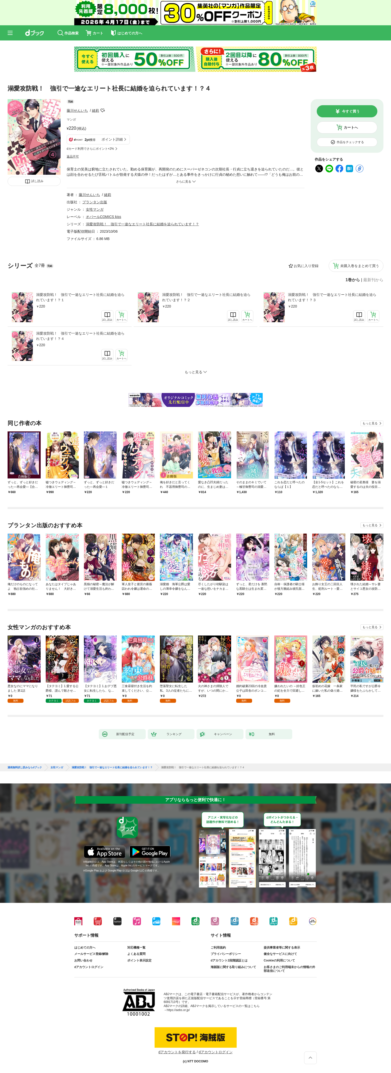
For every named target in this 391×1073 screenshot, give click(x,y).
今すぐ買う (351, 111)
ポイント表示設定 (139, 960)
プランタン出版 (94, 202)
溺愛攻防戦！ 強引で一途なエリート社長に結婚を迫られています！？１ (80, 297)
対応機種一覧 (136, 947)
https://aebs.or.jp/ (178, 1010)
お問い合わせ (83, 960)
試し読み (37, 181)
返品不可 (73, 156)
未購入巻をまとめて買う (359, 266)
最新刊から (373, 280)
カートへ (351, 127)
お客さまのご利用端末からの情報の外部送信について (289, 969)
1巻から (353, 280)
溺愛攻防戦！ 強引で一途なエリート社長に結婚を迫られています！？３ (332, 297)
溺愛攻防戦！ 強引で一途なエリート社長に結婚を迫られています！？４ (80, 336)
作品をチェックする (350, 142)
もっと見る (370, 423)
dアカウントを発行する (177, 1052)
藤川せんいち (77, 110)
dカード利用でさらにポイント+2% (90, 148)
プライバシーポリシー (226, 954)
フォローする (102, 110)
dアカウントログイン (88, 967)
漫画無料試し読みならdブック (25, 767)
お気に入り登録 (306, 266)
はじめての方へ (84, 947)
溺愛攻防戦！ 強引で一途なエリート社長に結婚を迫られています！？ (142, 224)
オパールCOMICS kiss (103, 217)
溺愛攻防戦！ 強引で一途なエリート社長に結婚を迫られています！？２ (206, 297)
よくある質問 (136, 954)
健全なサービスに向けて (280, 954)
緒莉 (95, 110)
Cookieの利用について (279, 960)
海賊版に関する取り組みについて (233, 967)
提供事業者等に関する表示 (282, 947)
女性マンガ (95, 209)
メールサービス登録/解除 (91, 954)
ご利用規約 (218, 947)
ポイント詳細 (112, 139)
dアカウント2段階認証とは (229, 960)
